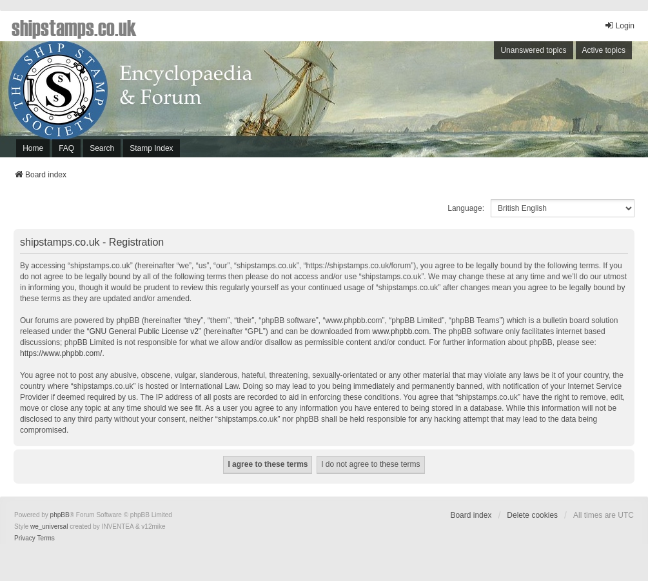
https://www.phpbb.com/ (61, 353)
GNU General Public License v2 (143, 331)
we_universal (49, 526)
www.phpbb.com (400, 331)
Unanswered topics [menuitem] (533, 50)
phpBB (60, 514)
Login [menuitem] (619, 25)
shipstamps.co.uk (74, 27)
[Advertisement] (477, 102)
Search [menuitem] (102, 148)
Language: (465, 208)
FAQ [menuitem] (66, 148)
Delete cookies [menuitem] (532, 515)
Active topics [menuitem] (603, 50)
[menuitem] (24, 538)
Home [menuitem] (33, 148)
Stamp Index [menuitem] (151, 148)
